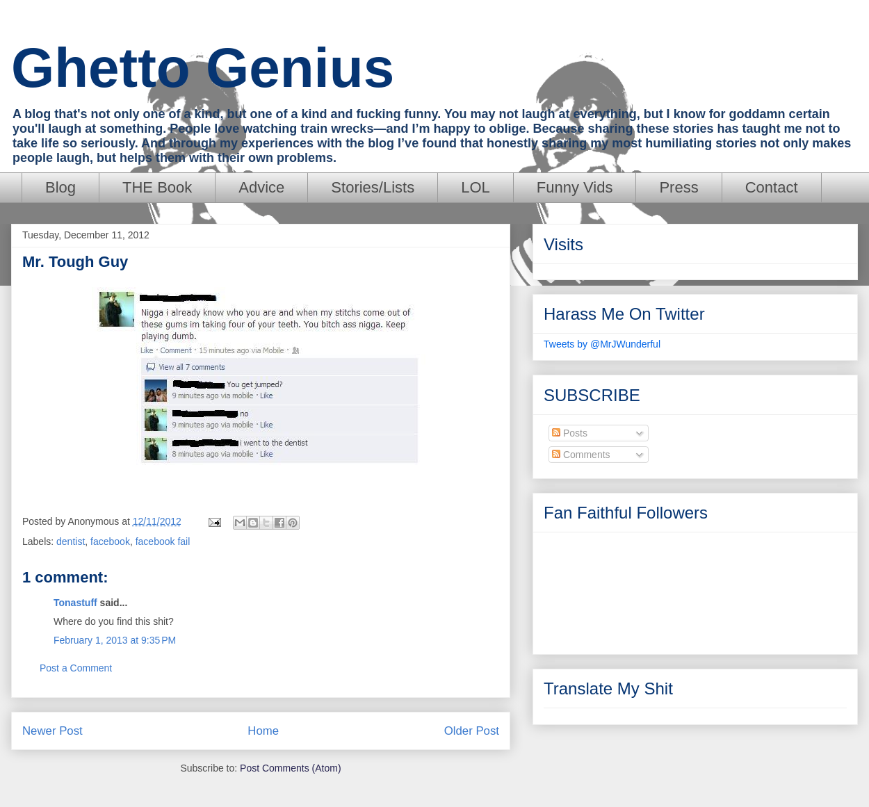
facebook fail (163, 541)
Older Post (471, 730)
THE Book (157, 187)
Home (263, 730)
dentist (70, 541)
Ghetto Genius (202, 68)
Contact (771, 187)
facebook (110, 541)
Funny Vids (575, 187)
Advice (261, 187)
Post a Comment (76, 668)
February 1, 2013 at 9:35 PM (115, 640)
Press (678, 187)
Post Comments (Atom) (290, 768)
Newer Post (52, 730)
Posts (569, 433)
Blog (60, 187)
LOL (475, 187)
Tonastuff (75, 602)
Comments (581, 454)
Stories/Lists (372, 187)
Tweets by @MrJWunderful (602, 344)
